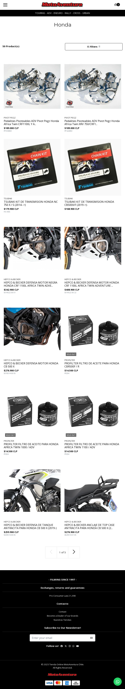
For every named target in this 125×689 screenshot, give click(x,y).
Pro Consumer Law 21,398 (62, 595)
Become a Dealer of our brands (62, 615)
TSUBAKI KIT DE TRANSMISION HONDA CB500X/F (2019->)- (89, 203)
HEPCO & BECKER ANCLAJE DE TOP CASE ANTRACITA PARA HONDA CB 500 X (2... (89, 526)
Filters (94, 46)
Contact (62, 611)
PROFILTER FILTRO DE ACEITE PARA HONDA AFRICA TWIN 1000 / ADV (31, 446)
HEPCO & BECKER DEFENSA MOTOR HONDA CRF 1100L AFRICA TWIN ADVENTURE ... (91, 284)
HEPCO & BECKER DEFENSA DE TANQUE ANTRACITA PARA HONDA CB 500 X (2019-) (30, 526)
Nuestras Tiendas (62, 619)
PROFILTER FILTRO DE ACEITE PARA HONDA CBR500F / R (91, 365)
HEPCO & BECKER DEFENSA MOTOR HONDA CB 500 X (31, 365)
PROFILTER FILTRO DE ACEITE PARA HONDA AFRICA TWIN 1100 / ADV (91, 446)
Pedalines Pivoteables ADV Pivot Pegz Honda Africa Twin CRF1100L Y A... (31, 122)
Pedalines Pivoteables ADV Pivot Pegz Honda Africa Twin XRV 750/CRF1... (92, 122)
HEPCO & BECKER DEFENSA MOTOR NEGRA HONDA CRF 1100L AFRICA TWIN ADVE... (30, 284)
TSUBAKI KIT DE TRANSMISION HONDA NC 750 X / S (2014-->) (31, 203)
